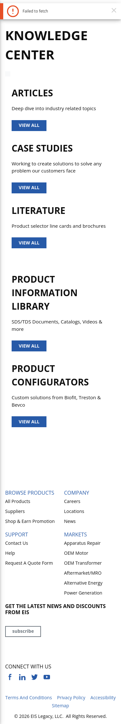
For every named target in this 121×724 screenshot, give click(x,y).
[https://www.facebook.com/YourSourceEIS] (10, 677)
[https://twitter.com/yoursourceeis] (34, 677)
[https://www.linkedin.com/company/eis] (22, 677)
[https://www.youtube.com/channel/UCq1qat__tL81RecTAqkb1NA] (47, 677)
